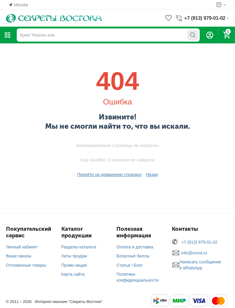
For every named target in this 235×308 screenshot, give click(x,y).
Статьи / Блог (129, 265)
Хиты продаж (74, 256)
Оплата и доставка (134, 247)
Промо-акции (74, 265)
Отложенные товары (26, 265)
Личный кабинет (21, 247)
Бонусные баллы (132, 256)
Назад (152, 174)
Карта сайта (73, 274)
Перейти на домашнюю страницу (109, 174)
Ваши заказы (18, 256)
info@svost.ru (194, 253)
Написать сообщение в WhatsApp (200, 265)
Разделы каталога (78, 247)
